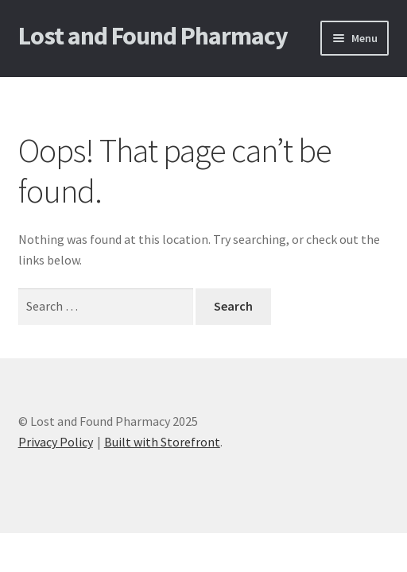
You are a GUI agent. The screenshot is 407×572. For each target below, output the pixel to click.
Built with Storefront (162, 442)
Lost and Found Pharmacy (153, 36)
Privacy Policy (55, 442)
